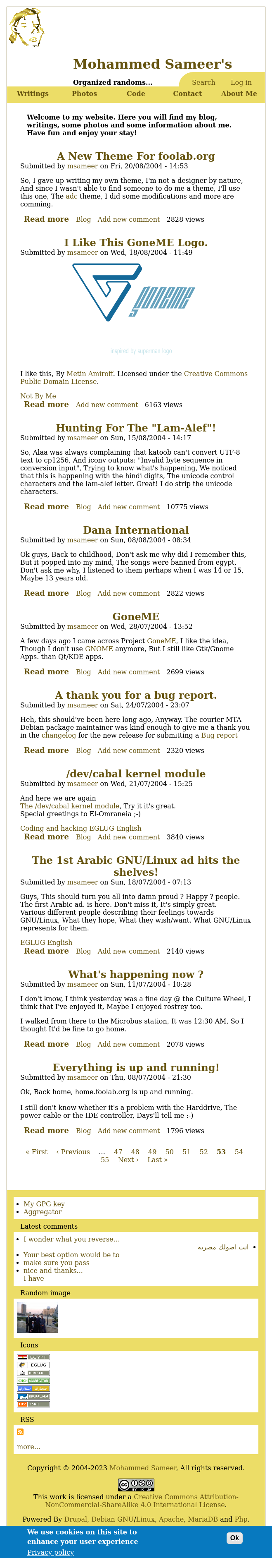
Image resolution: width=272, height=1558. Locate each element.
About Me (239, 94)
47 (118, 1152)
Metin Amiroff (89, 374)
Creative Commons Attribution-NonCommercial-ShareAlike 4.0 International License (142, 1501)
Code (136, 94)
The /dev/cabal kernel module (69, 806)
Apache (171, 1519)
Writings (33, 94)
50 (170, 1152)
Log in (241, 82)
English (129, 828)
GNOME (99, 649)
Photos (84, 94)
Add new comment (129, 219)
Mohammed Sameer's (152, 64)
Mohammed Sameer (142, 1468)
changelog (59, 735)
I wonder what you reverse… (72, 1239)
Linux (145, 1519)
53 (221, 1152)
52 (203, 1152)
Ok (234, 1541)
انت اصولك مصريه (223, 1247)
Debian (103, 1519)
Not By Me (38, 396)
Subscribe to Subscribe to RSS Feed (20, 1432)
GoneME (161, 641)
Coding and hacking (53, 828)
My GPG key (44, 1204)
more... (28, 1447)
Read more (46, 219)
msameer (82, 166)
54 (239, 1152)
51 (186, 1152)
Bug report (219, 735)
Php (240, 1519)
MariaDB (203, 1519)
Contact (187, 94)
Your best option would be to (72, 1255)
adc (72, 196)
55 (105, 1160)
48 (135, 1152)
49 (152, 1152)
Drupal (75, 1519)
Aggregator (43, 1212)
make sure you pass (57, 1263)
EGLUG (101, 828)
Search (203, 82)
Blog (83, 219)
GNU (125, 1519)
